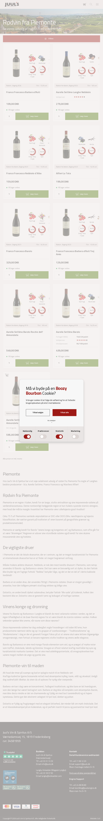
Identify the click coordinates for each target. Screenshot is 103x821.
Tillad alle (64, 412)
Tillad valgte (37, 412)
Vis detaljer (51, 421)
